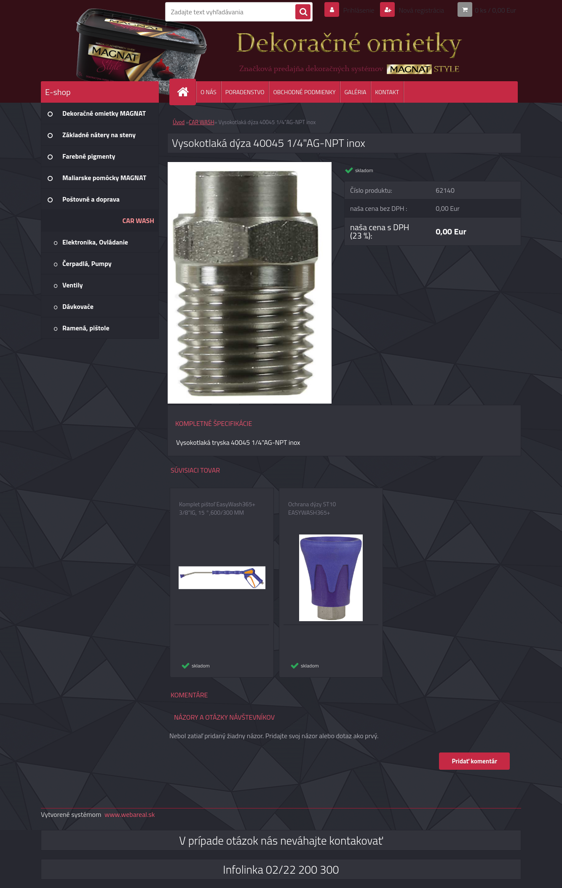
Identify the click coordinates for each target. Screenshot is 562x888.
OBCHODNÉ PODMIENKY (304, 92)
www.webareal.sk (129, 814)
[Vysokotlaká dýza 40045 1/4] (250, 165)
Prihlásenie (359, 10)
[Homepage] (186, 92)
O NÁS (209, 92)
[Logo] (99, 50)
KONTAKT (387, 92)
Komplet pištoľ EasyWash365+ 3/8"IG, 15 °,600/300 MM (217, 508)
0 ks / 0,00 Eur (495, 10)
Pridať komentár (474, 761)
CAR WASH (201, 122)
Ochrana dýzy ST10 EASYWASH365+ (312, 508)
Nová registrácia (420, 10)
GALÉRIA (355, 92)
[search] (302, 12)
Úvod (179, 122)
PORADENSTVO (245, 92)
